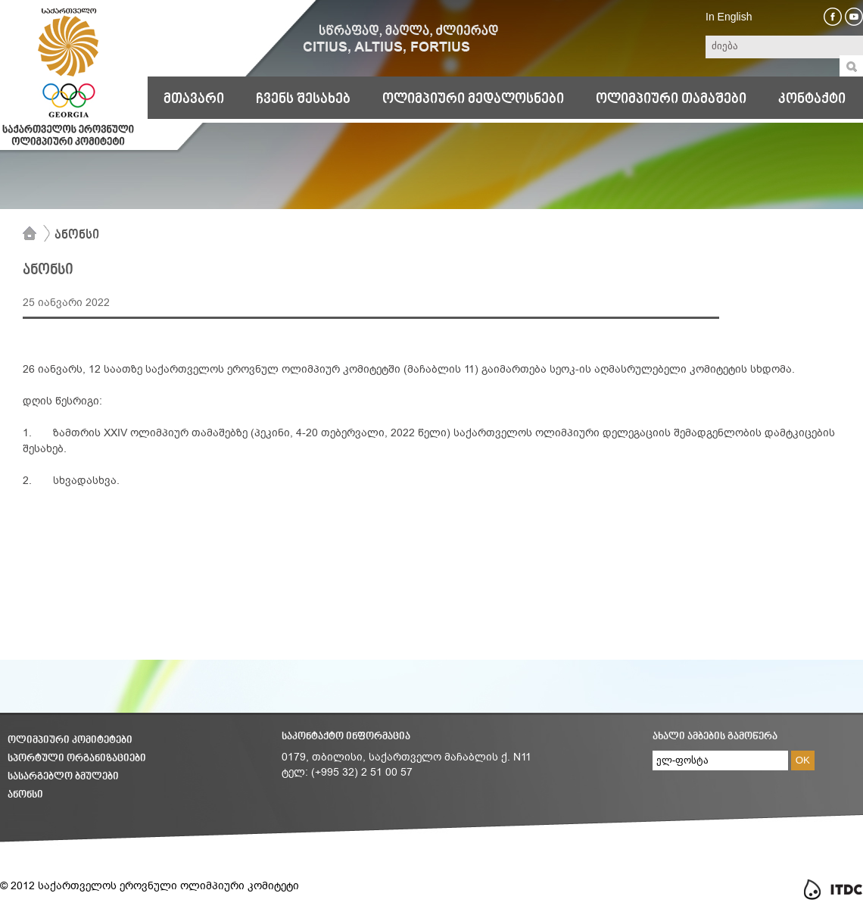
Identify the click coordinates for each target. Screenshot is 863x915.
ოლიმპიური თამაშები (671, 99)
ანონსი (77, 235)
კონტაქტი (812, 99)
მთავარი (194, 99)
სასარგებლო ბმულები (63, 776)
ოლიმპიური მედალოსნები (473, 99)
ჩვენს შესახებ (303, 99)
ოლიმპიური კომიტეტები (70, 740)
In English (729, 16)
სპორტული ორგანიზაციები (77, 758)
